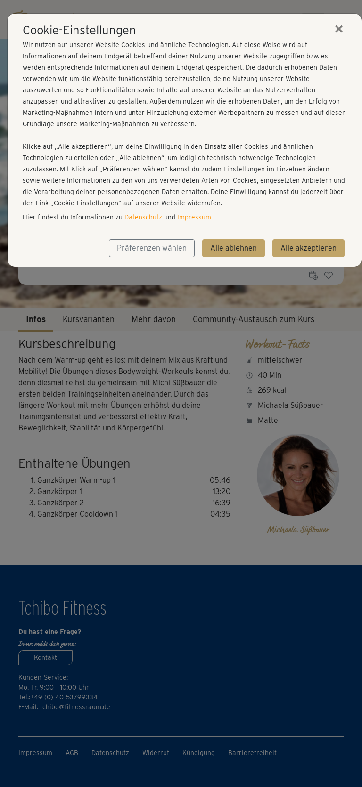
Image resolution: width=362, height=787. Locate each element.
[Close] (338, 28)
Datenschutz (143, 217)
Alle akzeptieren (308, 247)
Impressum (194, 217)
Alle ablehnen (233, 247)
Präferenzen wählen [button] (152, 247)
